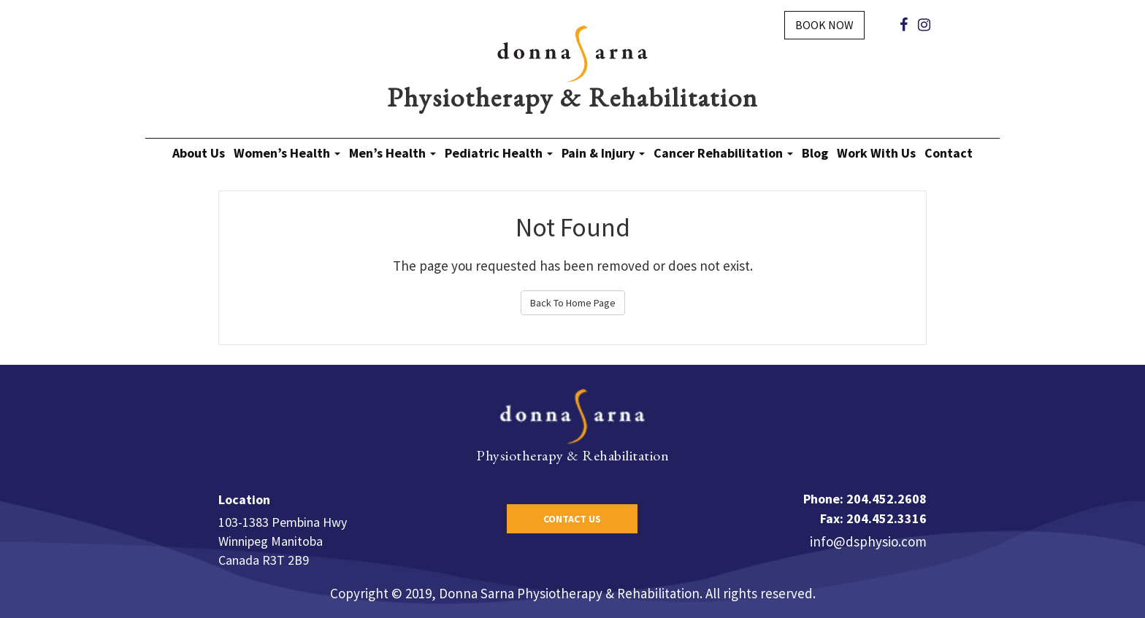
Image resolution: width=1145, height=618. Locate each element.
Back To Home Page (573, 302)
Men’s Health (392, 152)
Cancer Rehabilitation (723, 152)
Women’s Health (287, 152)
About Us (198, 152)
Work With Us (876, 152)
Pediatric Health (499, 152)
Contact (948, 152)
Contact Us (572, 518)
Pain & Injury (603, 152)
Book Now (824, 25)
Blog (815, 152)
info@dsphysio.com (868, 541)
